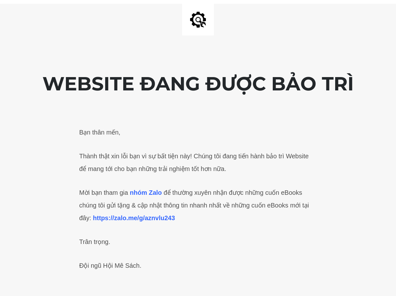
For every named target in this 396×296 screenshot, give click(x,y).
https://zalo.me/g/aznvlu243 (134, 217)
